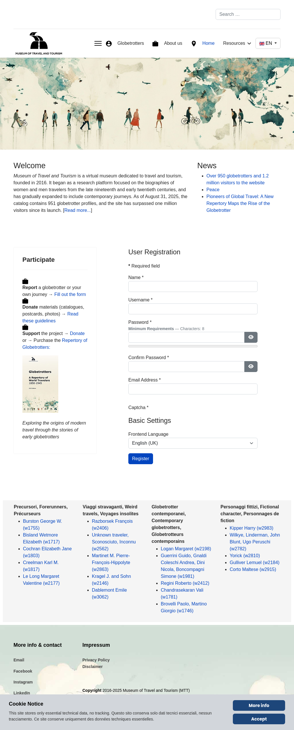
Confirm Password (148, 357)
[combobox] (248, 14)
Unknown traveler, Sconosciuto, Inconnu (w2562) (114, 542)
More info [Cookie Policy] (259, 705)
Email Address (144, 379)
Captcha (138, 407)
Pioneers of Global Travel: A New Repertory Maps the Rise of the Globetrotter (240, 203)
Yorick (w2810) (245, 555)
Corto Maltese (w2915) (253, 569)
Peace (212, 189)
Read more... (77, 210)
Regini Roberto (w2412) (185, 583)
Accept (259, 719)
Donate (77, 333)
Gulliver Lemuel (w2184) (254, 562)
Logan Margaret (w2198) (186, 548)
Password (140, 322)
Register (140, 458)
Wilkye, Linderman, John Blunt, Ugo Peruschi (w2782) (255, 542)
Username (140, 299)
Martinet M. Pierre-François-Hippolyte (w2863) (111, 562)
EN (266, 43)
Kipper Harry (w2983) (251, 528)
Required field (144, 266)
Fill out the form (70, 294)
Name (136, 277)
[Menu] (98, 43)
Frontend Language (148, 434)
